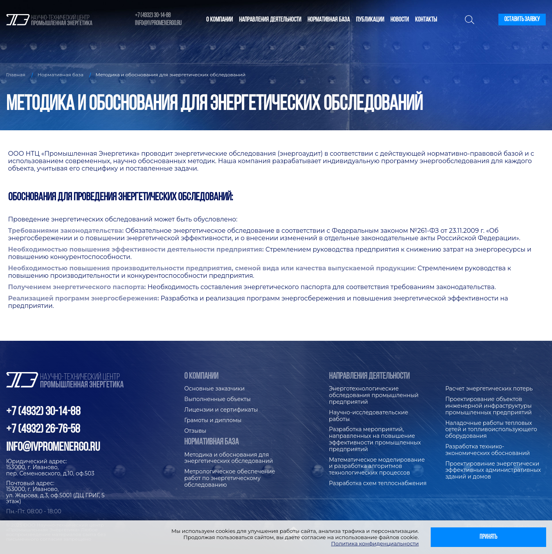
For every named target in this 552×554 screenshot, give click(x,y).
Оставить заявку (522, 19)
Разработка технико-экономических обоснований (487, 450)
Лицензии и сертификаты (221, 410)
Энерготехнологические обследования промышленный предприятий (374, 395)
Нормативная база (328, 19)
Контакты (426, 19)
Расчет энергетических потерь (489, 388)
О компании (219, 19)
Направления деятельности (270, 19)
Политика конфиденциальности (375, 543)
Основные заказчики (214, 388)
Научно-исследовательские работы (368, 416)
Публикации (370, 19)
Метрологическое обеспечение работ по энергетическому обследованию (229, 478)
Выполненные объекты (217, 399)
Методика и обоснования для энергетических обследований (228, 458)
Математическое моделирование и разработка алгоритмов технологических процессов (377, 467)
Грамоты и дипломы (212, 420)
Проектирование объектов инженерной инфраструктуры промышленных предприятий (488, 406)
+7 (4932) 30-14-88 (153, 16)
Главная (15, 74)
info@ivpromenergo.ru (158, 23)
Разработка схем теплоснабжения (378, 483)
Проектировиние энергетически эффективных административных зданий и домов (493, 470)
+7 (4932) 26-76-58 (43, 429)
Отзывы (195, 431)
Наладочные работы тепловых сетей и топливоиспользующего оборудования (491, 430)
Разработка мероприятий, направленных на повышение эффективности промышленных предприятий (375, 439)
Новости (399, 19)
